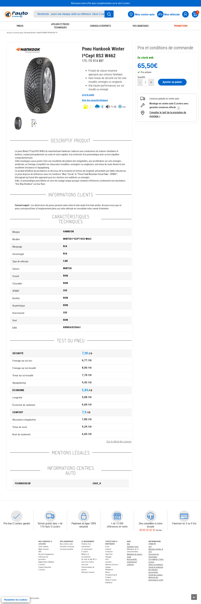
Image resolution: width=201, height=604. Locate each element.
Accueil (9, 33)
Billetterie (108, 583)
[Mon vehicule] (169, 14)
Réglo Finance (43, 549)
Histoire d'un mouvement (86, 545)
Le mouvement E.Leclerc (86, 550)
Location (108, 562)
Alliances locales (88, 572)
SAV (39, 552)
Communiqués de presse (87, 568)
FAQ (128, 544)
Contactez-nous (133, 547)
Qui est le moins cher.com (87, 563)
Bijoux (107, 572)
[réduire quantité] (140, 82)
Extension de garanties (43, 558)
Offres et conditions (156, 565)
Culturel (108, 549)
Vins (107, 559)
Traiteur (108, 577)
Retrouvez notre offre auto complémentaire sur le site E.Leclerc (100, 3)
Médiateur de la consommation (133, 550)
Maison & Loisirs (111, 565)
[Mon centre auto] (142, 14)
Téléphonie (109, 570)
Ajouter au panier (172, 82)
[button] (16, 516)
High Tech (109, 554)
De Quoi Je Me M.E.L (89, 559)
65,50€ (147, 65)
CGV (150, 547)
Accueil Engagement (46, 554)
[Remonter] (194, 597)
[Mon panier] (196, 14)
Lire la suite (88, 94)
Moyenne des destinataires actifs (156, 578)
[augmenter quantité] (151, 82)
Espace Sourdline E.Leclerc (44, 568)
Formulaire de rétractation (154, 555)
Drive (107, 547)
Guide (129, 557)
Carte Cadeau (43, 547)
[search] (74, 14)
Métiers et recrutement (85, 555)
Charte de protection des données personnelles (156, 569)
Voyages (108, 557)
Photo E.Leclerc (111, 580)
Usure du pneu (18, 33)
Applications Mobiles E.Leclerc (46, 563)
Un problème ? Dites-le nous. (156, 560)
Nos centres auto (66, 544)
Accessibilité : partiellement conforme (132, 562)
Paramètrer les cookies (15, 599)
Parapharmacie (111, 575)
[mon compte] (186, 14)
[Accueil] (16, 14)
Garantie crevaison (67, 547)
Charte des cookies (156, 575)
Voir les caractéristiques (95, 100)
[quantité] (145, 82)
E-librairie (109, 552)
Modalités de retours (134, 554)
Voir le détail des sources (118, 441)
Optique (108, 567)
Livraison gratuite (66, 549)
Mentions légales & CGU (156, 550)
